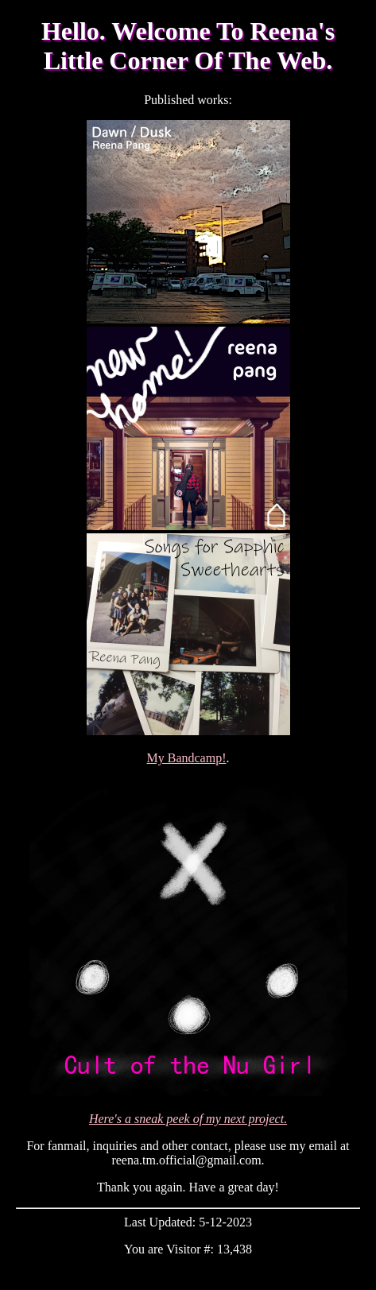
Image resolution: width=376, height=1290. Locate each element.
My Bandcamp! (187, 758)
